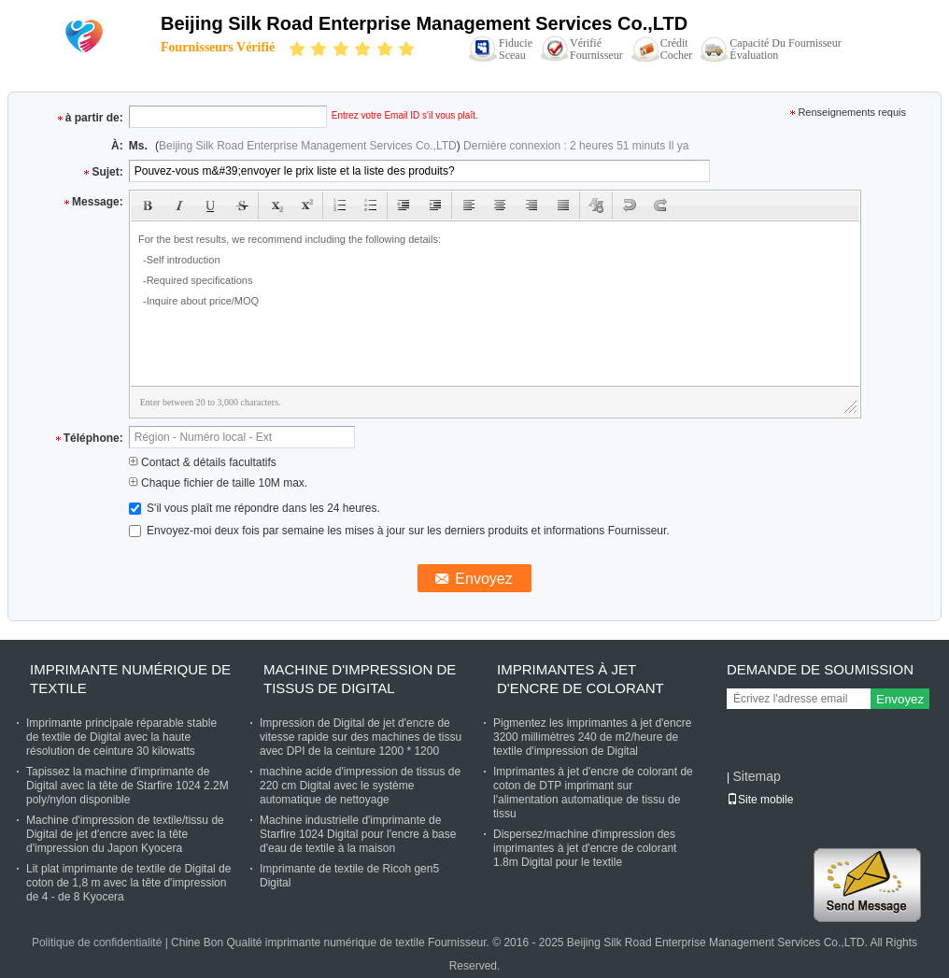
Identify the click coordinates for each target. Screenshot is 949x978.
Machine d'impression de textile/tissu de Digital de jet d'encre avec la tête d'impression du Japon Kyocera (125, 834)
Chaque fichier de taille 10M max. (218, 482)
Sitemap (756, 776)
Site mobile (760, 799)
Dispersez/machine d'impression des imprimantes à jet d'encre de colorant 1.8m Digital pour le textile (584, 848)
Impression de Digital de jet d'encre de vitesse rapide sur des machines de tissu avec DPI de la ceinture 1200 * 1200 (360, 737)
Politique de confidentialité (97, 942)
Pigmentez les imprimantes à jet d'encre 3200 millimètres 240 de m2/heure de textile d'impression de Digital (592, 737)
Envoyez (900, 699)
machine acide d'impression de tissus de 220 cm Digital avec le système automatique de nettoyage (360, 785)
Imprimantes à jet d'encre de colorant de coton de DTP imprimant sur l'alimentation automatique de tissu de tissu (593, 792)
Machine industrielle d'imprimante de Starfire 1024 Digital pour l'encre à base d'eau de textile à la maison (358, 834)
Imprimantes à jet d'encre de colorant (580, 678)
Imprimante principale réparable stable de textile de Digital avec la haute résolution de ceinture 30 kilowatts (121, 737)
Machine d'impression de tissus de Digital (359, 678)
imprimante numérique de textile (130, 678)
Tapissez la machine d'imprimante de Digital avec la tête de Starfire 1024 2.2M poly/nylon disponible (127, 785)
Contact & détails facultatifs (202, 462)
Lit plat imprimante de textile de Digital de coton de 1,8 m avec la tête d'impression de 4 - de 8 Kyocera (128, 882)
